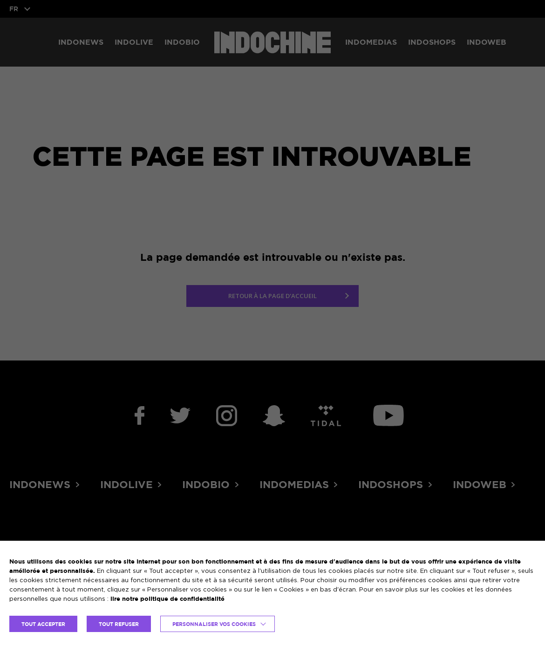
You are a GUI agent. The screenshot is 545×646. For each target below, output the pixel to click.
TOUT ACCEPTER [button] (43, 624)
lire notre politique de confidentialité (167, 598)
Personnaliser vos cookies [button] (214, 624)
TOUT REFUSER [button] (119, 624)
